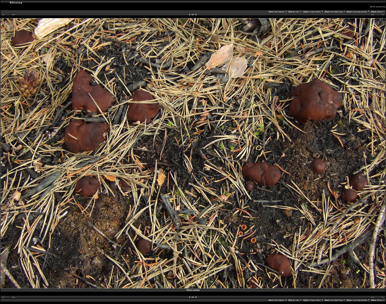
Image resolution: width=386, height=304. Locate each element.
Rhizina (381, 12)
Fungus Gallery (316, 12)
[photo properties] (378, 7)
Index (298, 12)
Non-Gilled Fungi (338, 12)
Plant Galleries (280, 12)
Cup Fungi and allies (361, 12)
